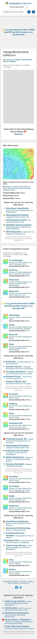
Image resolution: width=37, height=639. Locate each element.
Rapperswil (14, 291)
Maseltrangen (19, 329)
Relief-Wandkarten (15, 457)
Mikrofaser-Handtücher (17, 208)
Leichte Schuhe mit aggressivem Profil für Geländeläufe (19, 547)
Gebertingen (14, 315)
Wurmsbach (14, 486)
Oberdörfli (27, 329)
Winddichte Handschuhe (17, 613)
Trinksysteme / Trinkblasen (18, 619)
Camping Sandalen (15, 464)
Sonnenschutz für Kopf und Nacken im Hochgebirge (20, 541)
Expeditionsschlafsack (17, 521)
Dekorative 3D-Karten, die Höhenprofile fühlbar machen (19, 459)
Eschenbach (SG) (20, 264)
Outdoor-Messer (14, 366)
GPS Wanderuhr (13, 231)
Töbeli (11, 344)
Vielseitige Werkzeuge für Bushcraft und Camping (19, 368)
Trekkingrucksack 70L (16, 439)
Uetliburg (13, 404)
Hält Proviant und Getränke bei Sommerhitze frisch (18, 609)
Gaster (12, 325)
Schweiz (11, 262)
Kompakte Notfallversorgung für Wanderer (19, 628)
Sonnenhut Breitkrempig (18, 528)
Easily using (19, 32)
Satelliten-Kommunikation (19, 225)
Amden (17, 398)
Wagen (12, 496)
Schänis (17, 573)
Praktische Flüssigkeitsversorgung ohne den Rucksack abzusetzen (19, 622)
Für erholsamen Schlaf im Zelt (18, 221)
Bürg (28, 274)
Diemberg (13, 270)
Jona (28, 490)
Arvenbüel (13, 394)
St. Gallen (19, 262)
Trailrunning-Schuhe (16, 545)
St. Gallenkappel (16, 260)
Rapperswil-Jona (20, 295)
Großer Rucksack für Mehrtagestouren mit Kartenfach (19, 441)
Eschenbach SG (15, 423)
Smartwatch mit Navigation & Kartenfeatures (20, 233)
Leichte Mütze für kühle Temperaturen (19, 377)
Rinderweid (14, 280)
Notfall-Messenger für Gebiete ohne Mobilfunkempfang (18, 228)
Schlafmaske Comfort (16, 220)
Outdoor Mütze (13, 376)
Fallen (11, 413)
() (17, 188)
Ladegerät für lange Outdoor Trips (17, 217)
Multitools (11, 361)
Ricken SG (13, 334)
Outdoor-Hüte (13, 540)
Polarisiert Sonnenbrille (17, 450)
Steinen (12, 569)
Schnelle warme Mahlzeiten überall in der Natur (19, 373)
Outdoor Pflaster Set (16, 381)
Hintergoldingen (14, 285)
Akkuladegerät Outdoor (17, 215)
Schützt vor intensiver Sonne (16, 530)
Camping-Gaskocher (16, 371)
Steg (11, 560)
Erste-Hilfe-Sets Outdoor (17, 626)
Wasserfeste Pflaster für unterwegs (18, 383)
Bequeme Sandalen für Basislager (19, 465)
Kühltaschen (11, 608)
